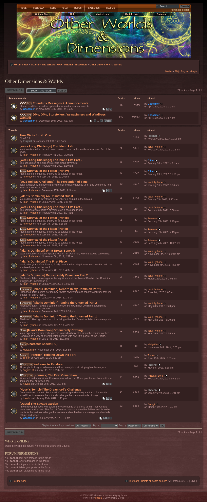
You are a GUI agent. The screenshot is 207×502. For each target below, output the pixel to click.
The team (134, 481)
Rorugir (152, 404)
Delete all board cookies (154, 481)
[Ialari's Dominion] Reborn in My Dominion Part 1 (67, 289)
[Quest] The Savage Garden (39, 403)
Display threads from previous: (66, 425)
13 (101, 121)
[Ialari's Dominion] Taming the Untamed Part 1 (65, 316)
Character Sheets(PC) (42, 344)
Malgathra (28, 349)
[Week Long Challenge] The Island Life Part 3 (51, 160)
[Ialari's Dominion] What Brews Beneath (47, 250)
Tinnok (26, 357)
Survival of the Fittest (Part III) (48, 217)
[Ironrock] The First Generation (55, 375)
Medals (168, 71)
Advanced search (180, 9)
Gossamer (29, 109)
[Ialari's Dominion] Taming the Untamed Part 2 (65, 302)
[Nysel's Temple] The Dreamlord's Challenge (50, 389)
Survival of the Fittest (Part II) (47, 228)
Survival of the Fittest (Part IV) (48, 170)
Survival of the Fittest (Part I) (47, 239)
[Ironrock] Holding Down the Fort (52, 354)
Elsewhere (81, 64)
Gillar (151, 160)
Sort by (130, 425)
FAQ (176, 71)
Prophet (27, 141)
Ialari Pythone (30, 154)
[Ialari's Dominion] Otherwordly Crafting (55, 330)
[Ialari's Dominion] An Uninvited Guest (46, 196)
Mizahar (68, 64)
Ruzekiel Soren (156, 375)
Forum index (21, 64)
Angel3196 (28, 370)
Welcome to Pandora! (48, 364)
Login (194, 71)
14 (106, 121)
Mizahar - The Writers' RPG (46, 64)
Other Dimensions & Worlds (106, 64)
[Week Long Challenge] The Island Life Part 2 (51, 207)
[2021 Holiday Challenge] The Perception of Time (54, 181)
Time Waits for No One (35, 135)
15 (110, 121)
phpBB (98, 498)
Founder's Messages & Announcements (60, 103)
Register (185, 71)
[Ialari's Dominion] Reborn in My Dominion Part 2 (54, 275)
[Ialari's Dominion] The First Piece (43, 261)
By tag (105, 425)
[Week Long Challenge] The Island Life (46, 146)
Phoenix (152, 364)
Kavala (26, 383)
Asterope (27, 176)
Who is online (17, 441)
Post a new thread (14, 90)
